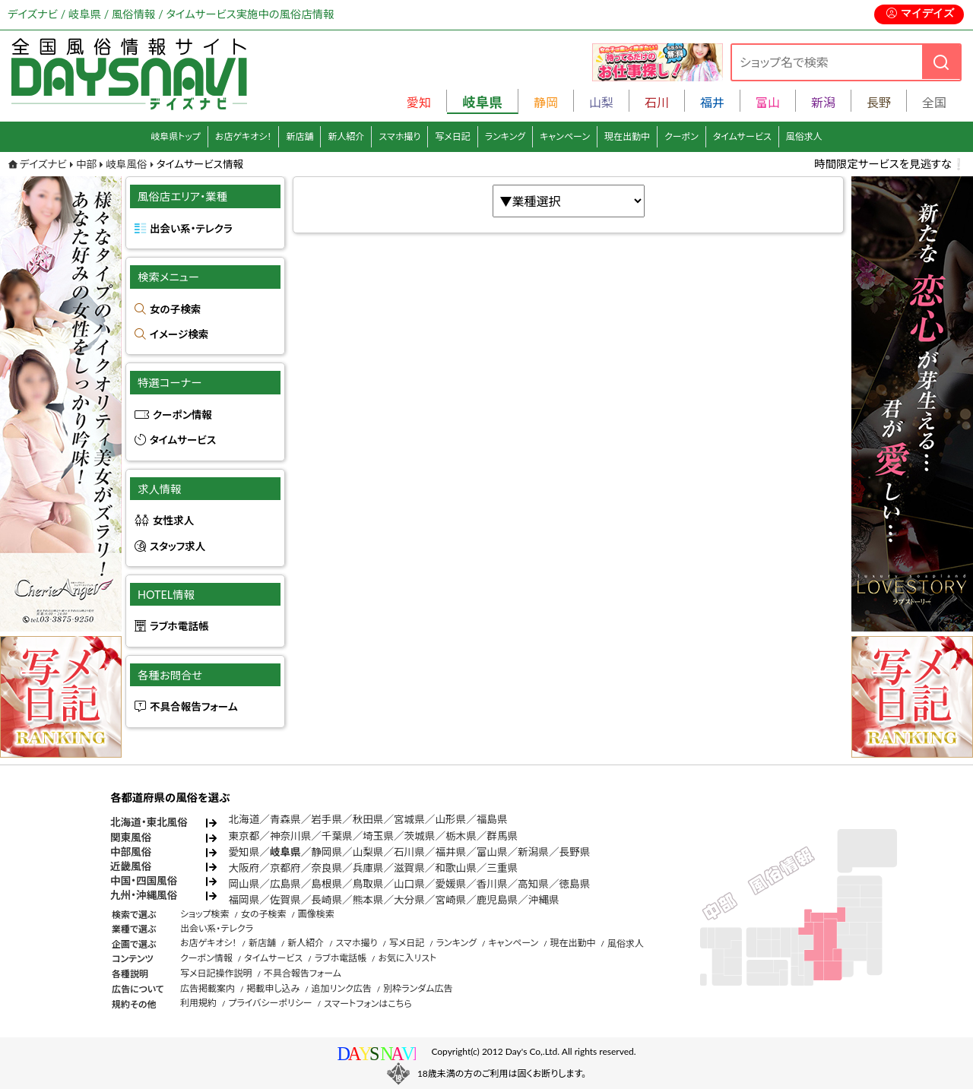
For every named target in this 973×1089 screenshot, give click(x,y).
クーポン (681, 136)
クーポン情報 (182, 415)
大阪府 (244, 868)
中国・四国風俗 (143, 881)
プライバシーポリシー (270, 1002)
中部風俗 (130, 852)
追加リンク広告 (342, 988)
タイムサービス (742, 136)
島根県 (326, 884)
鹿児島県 (497, 900)
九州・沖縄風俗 (143, 895)
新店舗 (299, 136)
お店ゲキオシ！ (243, 136)
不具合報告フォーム (194, 707)
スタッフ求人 (177, 546)
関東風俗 (130, 837)
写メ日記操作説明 (216, 973)
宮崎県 (450, 900)
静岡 (546, 102)
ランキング (505, 136)
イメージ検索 (179, 334)
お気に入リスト (407, 958)
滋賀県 (409, 868)
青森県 (285, 819)
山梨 (601, 102)
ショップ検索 (205, 914)
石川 (657, 102)
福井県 (450, 852)
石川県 (409, 852)
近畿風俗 (130, 866)
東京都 (244, 836)
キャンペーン (565, 136)
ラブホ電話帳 (179, 626)
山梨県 (368, 852)
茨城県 (420, 836)
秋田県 (368, 819)
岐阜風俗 (126, 164)
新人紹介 (346, 136)
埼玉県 (378, 836)
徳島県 (575, 884)
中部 (86, 164)
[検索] (941, 62)
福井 (712, 102)
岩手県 (326, 819)
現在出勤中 (627, 136)
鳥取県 (368, 884)
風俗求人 (804, 136)
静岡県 (326, 852)
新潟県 (533, 852)
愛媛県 (450, 884)
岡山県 (244, 884)
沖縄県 (543, 900)
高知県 (533, 884)
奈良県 (326, 868)
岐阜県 (285, 852)
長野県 (575, 852)
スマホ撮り (399, 136)
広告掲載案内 (207, 988)
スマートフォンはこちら (368, 1003)
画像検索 (316, 914)
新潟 (823, 102)
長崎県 (326, 900)
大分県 (409, 900)
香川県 (492, 884)
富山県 (492, 852)
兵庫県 (368, 868)
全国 (934, 102)
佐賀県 (285, 900)
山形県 (450, 819)
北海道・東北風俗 (149, 822)
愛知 (419, 102)
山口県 (409, 884)
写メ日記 (453, 136)
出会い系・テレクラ (191, 229)
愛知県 (244, 852)
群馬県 (502, 836)
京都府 (285, 868)
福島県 (492, 819)
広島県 (285, 884)
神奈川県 (290, 836)
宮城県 (409, 819)
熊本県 (368, 900)
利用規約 (198, 1002)
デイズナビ (43, 164)
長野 (879, 102)
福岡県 (244, 900)
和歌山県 (455, 868)
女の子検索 (175, 309)
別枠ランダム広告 (417, 988)
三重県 (502, 868)
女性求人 (173, 520)
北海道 (244, 819)
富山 (768, 102)
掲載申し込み (273, 988)
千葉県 (337, 836)
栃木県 (461, 836)
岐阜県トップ (176, 136)
